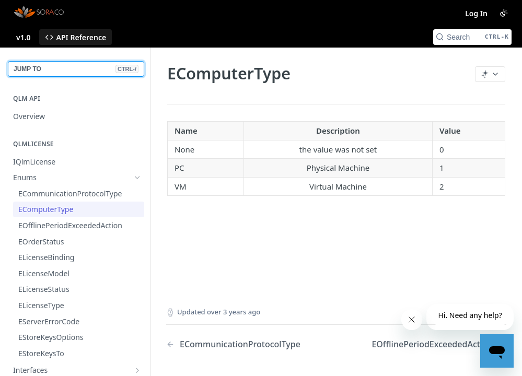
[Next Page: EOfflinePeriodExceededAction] (439, 344)
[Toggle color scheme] (504, 13)
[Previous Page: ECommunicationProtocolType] (239, 344)
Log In (476, 13)
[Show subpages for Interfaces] (137, 370)
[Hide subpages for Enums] (137, 177)
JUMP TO (76, 69)
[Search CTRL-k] (472, 37)
